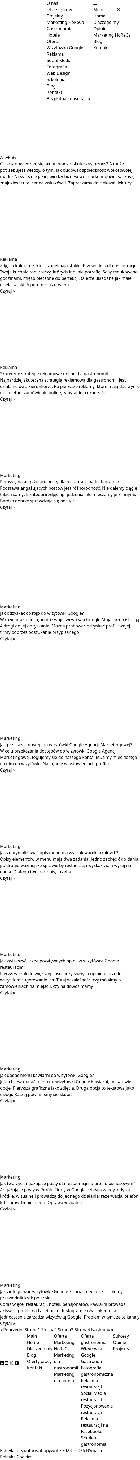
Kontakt (54, 92)
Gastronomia (60, 29)
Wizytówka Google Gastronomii (93, 1355)
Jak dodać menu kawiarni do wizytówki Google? (47, 1075)
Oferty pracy (39, 1361)
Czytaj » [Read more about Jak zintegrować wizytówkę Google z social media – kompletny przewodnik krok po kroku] (7, 1323)
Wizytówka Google (65, 48)
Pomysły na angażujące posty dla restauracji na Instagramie (59, 482)
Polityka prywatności (20, 1450)
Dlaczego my (59, 9)
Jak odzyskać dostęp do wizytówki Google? (42, 613)
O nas (52, 3)
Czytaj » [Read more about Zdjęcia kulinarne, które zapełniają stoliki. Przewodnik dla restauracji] (7, 291)
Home (99, 16)
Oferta (53, 41)
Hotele (53, 35)
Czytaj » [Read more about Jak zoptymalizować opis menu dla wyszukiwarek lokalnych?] (7, 878)
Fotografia (57, 67)
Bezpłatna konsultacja (68, 98)
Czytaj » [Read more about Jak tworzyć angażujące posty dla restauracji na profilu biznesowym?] (7, 1209)
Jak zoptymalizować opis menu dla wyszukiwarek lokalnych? (59, 853)
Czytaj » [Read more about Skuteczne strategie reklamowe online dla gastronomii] (7, 399)
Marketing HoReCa (65, 22)
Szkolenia (56, 79)
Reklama (55, 54)
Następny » (102, 1330)
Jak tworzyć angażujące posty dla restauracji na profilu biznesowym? (67, 1183)
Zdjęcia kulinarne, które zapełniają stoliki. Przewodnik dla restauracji (67, 265)
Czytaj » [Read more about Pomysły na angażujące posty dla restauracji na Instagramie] (7, 507)
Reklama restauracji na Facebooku (94, 1425)
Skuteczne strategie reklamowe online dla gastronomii (54, 374)
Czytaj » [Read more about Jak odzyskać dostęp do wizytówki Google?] (7, 638)
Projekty (55, 16)
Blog (51, 86)
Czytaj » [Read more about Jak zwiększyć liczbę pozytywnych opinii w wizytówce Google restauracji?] (7, 993)
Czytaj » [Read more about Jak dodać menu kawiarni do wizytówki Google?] (7, 1101)
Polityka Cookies (16, 1457)
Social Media (59, 60)
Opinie (100, 29)
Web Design (59, 73)
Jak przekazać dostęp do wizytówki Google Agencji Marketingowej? (66, 744)
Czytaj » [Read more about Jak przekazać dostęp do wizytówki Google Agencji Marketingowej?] (7, 770)
